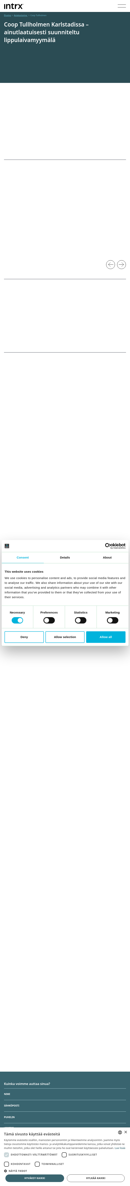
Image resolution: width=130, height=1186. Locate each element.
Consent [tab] (23, 557)
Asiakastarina (21, 15)
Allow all (106, 637)
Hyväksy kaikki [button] (34, 1178)
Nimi (7, 1094)
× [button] (125, 1132)
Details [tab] (65, 557)
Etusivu (7, 15)
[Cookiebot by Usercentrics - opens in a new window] (107, 546)
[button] (65, 1171)
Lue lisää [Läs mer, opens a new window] (120, 1148)
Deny (24, 637)
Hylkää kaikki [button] (95, 1178)
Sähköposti (11, 1105)
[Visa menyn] (122, 6)
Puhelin (9, 1117)
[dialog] (65, 1156)
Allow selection (65, 637)
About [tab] (107, 557)
